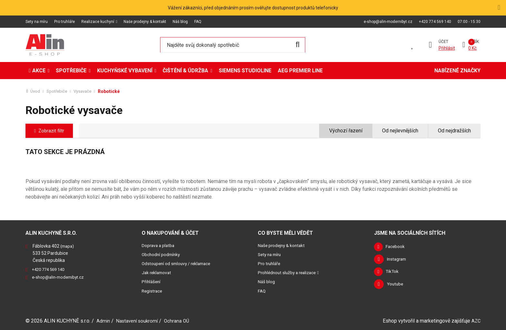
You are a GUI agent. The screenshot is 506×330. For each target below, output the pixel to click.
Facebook (397, 247)
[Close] (498, 7)
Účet (442, 41)
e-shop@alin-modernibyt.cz (388, 21)
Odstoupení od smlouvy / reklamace (180, 263)
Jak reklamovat (158, 272)
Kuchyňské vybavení (124, 70)
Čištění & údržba (185, 70)
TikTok (394, 273)
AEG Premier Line (300, 70)
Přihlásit (446, 48)
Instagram (398, 260)
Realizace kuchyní (97, 21)
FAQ (197, 21)
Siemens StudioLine (245, 70)
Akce (39, 70)
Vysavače (86, 91)
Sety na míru (36, 21)
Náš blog (180, 21)
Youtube (396, 286)
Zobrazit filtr (53, 131)
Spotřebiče (71, 70)
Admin (103, 320)
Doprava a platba (159, 245)
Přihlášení (152, 281)
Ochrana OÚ (181, 320)
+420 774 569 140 (435, 21)
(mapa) (68, 246)
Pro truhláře (64, 21)
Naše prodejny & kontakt (145, 21)
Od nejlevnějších (400, 131)
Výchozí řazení (345, 131)
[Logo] (44, 45)
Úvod (35, 91)
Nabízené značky (457, 70)
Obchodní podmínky (162, 254)
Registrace (153, 291)
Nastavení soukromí (139, 320)
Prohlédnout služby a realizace (290, 272)
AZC (476, 320)
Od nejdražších (454, 131)
